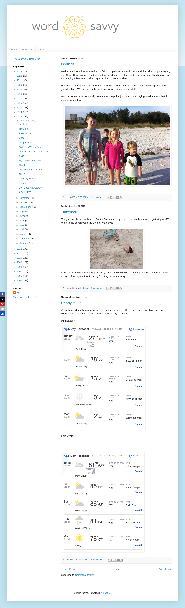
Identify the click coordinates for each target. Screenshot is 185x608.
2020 (20, 85)
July (21, 216)
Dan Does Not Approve (31, 187)
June (22, 220)
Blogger (106, 593)
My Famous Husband (30, 160)
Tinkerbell (69, 212)
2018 (20, 94)
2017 (20, 98)
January (23, 243)
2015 (20, 107)
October (23, 202)
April (22, 229)
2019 (20, 89)
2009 (20, 262)
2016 (20, 103)
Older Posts (165, 569)
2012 (20, 248)
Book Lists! (27, 49)
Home (14, 49)
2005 (20, 280)
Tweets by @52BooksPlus (26, 59)
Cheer (22, 138)
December (25, 120)
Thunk (22, 165)
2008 (20, 267)
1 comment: (96, 197)
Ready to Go (71, 303)
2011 (20, 253)
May (21, 225)
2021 (20, 80)
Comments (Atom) (84, 575)
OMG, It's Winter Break (31, 147)
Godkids (67, 64)
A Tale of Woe (26, 192)
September (25, 207)
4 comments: (97, 560)
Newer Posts (68, 569)
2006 (20, 276)
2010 (20, 257)
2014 (20, 112)
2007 (20, 271)
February (24, 238)
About (41, 49)
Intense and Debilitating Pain (33, 151)
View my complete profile (26, 297)
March (23, 234)
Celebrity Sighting (28, 178)
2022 (20, 76)
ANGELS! (24, 156)
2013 (20, 116)
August (23, 211)
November (25, 198)
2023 (20, 71)
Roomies (23, 183)
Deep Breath (25, 142)
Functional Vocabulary (30, 169)
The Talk (23, 174)
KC (18, 292)
